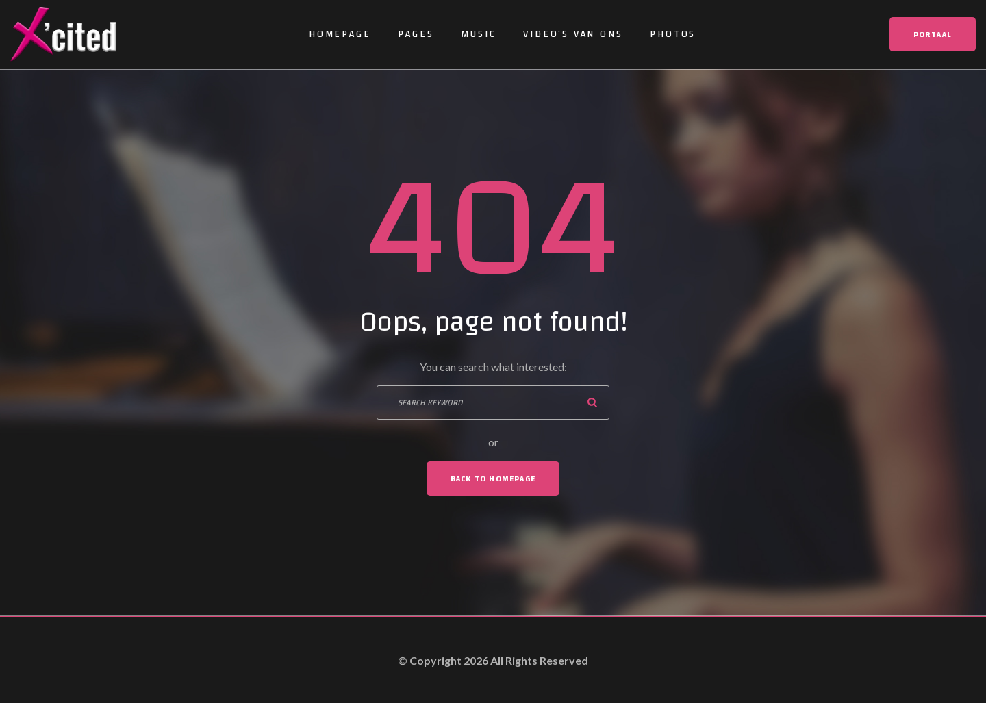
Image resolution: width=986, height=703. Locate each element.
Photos (673, 34)
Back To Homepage (493, 478)
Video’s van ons (572, 34)
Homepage (339, 34)
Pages (415, 34)
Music (478, 34)
